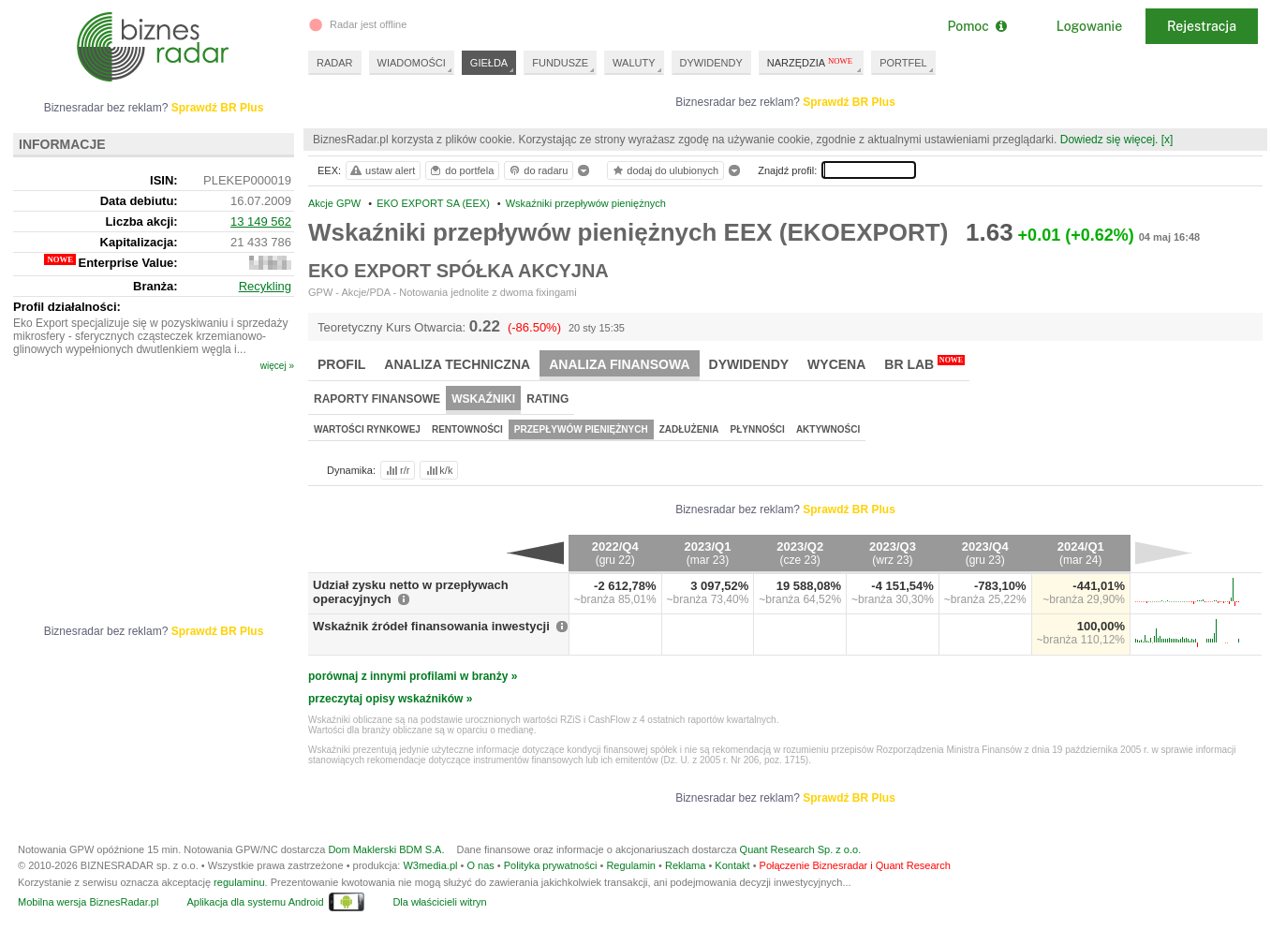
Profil (341, 364)
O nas (480, 865)
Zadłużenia (689, 429)
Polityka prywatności (551, 865)
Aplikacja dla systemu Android (254, 902)
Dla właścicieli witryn (439, 902)
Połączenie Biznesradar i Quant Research (855, 865)
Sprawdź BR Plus (849, 102)
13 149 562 (260, 221)
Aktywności (828, 429)
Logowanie (1089, 26)
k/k (438, 470)
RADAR (335, 62)
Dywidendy (749, 364)
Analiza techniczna (457, 364)
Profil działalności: (67, 307)
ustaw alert (381, 170)
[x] (1167, 139)
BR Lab (924, 363)
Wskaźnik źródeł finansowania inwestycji (431, 626)
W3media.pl (430, 865)
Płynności (758, 429)
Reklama (685, 865)
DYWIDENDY (711, 62)
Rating (547, 399)
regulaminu (239, 882)
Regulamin (631, 865)
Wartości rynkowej (367, 429)
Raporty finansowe (377, 399)
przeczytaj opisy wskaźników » (390, 698)
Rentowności (467, 429)
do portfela (461, 170)
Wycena (836, 364)
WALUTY (634, 62)
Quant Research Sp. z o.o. (801, 849)
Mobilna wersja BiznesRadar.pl (88, 902)
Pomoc (976, 26)
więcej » (277, 366)
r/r (396, 470)
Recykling (265, 286)
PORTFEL (903, 62)
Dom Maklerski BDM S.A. (386, 849)
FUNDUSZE (560, 62)
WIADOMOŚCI (411, 62)
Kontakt (732, 865)
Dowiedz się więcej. (1109, 139)
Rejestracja (1201, 26)
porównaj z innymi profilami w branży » (412, 676)
